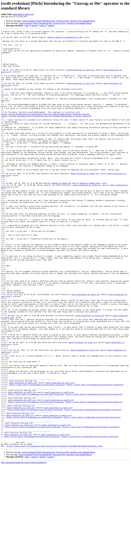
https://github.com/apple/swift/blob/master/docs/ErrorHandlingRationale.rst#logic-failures (45, 131)
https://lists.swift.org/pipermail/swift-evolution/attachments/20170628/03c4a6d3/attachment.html (54, 529)
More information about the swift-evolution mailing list (24, 546)
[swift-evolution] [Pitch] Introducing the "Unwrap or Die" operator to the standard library (58, 21)
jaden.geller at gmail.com (23, 14)
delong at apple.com (61, 214)
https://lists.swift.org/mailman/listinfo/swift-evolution (37, 455)
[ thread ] (34, 25)
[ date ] (27, 25)
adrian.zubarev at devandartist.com (65, 39)
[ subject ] (43, 25)
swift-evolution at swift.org (81, 78)
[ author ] (51, 25)
